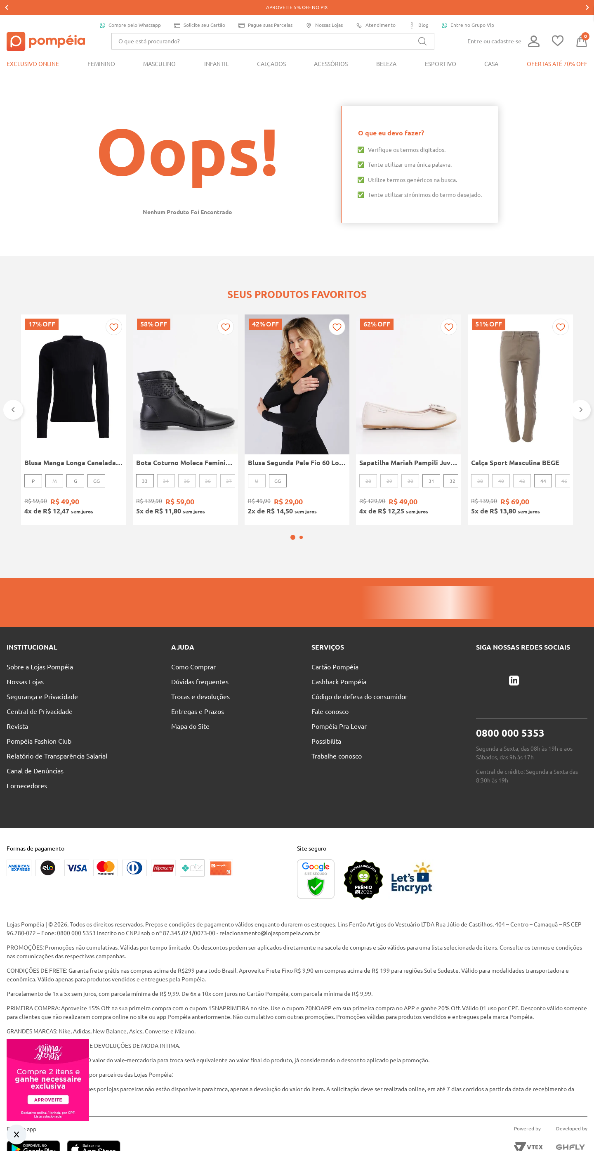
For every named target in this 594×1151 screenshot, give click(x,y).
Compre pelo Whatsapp (130, 10)
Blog (419, 10)
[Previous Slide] (13, 384)
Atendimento (376, 10)
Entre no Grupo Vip (468, 10)
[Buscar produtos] (422, 26)
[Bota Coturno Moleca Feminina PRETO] (185, 394)
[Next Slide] (581, 384)
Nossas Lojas (324, 10)
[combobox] (272, 26)
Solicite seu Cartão (199, 10)
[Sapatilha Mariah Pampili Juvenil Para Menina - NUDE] (408, 394)
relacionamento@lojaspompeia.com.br (269, 896)
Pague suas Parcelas (265, 10)
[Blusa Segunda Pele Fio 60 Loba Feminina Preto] (297, 394)
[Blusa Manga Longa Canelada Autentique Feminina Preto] (73, 394)
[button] (292, 500)
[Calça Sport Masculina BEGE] (520, 394)
